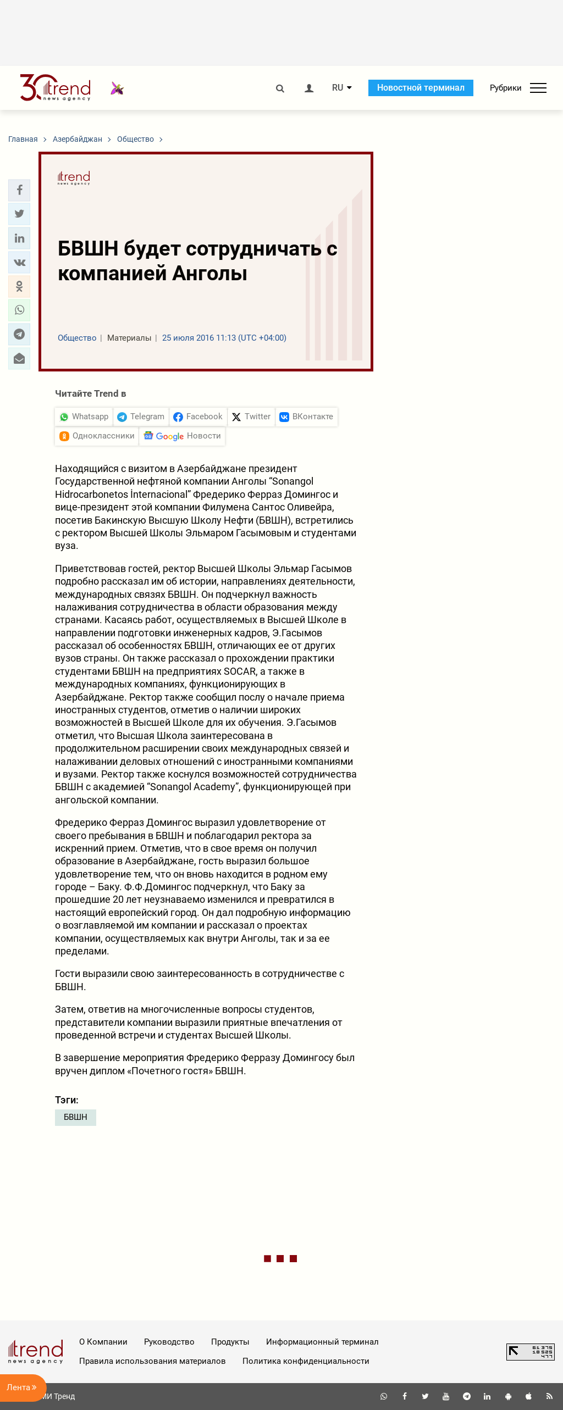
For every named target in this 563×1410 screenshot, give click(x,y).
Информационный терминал (322, 1342)
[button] (19, 190)
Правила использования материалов (152, 1361)
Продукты (230, 1342)
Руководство (169, 1342)
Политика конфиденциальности (305, 1361)
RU (337, 88)
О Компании (103, 1342)
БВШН (75, 1117)
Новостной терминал (421, 87)
